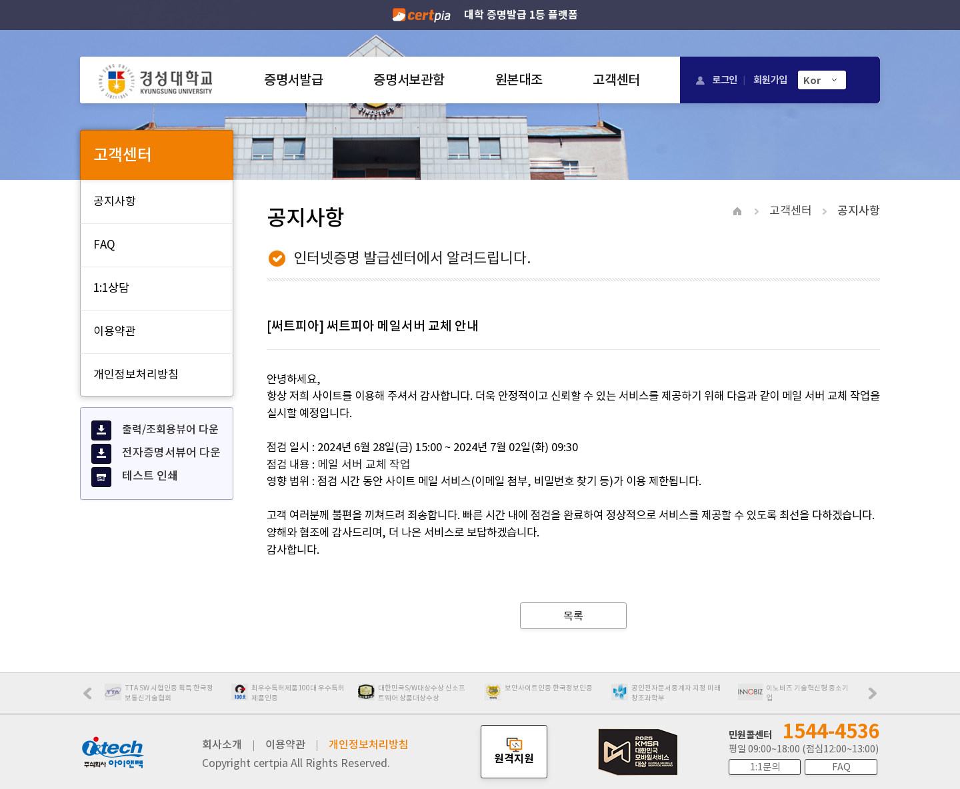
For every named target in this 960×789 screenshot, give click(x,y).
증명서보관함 (408, 80)
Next (876, 697)
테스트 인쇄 (134, 477)
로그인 (724, 79)
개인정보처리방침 (136, 374)
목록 (573, 615)
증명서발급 (293, 80)
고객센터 (616, 80)
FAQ (104, 244)
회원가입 (770, 79)
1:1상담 (111, 288)
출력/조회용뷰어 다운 (155, 430)
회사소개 (222, 744)
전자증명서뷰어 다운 (156, 454)
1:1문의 (765, 767)
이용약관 (114, 331)
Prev (94, 697)
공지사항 (114, 201)
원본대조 (519, 80)
